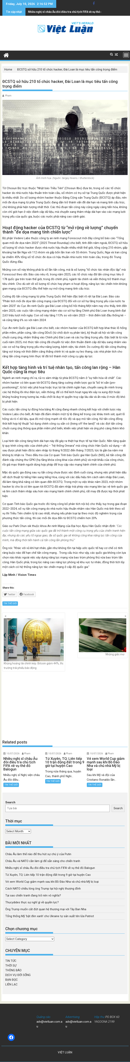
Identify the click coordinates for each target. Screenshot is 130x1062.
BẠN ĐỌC (11, 979)
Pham (8, 95)
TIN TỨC (10, 961)
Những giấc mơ (102, 637)
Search (10, 802)
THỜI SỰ (10, 965)
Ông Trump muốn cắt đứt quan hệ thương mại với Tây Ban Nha (45, 909)
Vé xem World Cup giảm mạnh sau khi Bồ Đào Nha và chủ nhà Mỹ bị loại (52, 881)
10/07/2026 (13, 753)
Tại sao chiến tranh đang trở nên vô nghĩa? (33, 895)
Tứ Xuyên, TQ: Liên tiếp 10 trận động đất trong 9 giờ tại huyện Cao (70, 11)
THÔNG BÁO (13, 970)
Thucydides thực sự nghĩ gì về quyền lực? (32, 902)
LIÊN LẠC (11, 984)
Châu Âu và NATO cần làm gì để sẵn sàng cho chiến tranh (42, 861)
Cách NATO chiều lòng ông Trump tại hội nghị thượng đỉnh (43, 888)
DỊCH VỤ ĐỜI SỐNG (18, 975)
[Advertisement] (65, 705)
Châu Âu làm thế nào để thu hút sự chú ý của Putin (38, 854)
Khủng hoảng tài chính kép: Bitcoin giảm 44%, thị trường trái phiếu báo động (34, 643)
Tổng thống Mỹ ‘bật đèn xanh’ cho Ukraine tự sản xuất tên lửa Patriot (49, 916)
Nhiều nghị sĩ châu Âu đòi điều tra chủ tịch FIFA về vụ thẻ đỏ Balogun (50, 868)
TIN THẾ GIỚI (10, 603)
